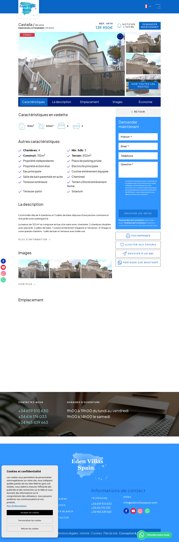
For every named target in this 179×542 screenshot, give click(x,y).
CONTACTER (60, 517)
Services (59, 505)
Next (122, 64)
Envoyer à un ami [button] (138, 254)
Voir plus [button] (26, 284)
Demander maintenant (150, 25)
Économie (145, 102)
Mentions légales (67, 533)
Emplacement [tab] (89, 102)
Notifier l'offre (126, 25)
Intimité (84, 533)
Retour (138, 111)
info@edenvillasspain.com (140, 502)
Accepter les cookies (30, 512)
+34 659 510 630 (33, 410)
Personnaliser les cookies (29, 520)
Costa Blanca (62, 511)
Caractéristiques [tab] (33, 102)
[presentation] (134, 203)
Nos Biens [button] (59, 498)
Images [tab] (118, 102)
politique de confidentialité (136, 188)
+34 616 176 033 (32, 416)
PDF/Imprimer (138, 235)
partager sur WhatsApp (138, 263)
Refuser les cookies (29, 528)
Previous (21, 64)
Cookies (96, 533)
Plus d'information (34, 239)
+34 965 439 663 (33, 422)
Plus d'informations (17, 506)
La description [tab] (61, 102)
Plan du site (110, 533)
